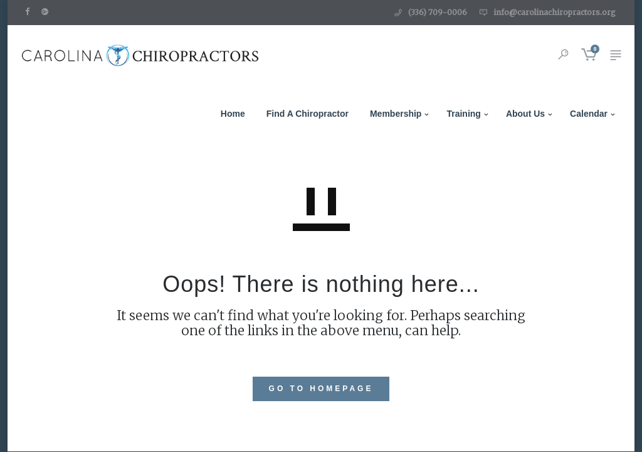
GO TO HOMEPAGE (321, 388)
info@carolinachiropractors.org (554, 12)
